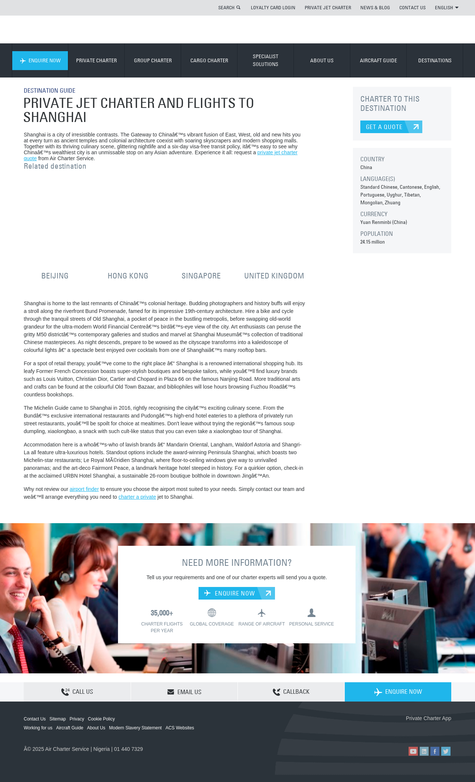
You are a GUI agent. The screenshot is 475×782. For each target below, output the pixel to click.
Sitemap (57, 719)
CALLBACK (291, 692)
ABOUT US (322, 60)
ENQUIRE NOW (40, 60)
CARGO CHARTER (209, 60)
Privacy (76, 719)
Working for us (38, 727)
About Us (96, 727)
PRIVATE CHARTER (96, 60)
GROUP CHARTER (153, 60)
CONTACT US (412, 7)
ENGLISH (447, 7)
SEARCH (226, 7)
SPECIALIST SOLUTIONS (265, 60)
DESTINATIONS (435, 60)
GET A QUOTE (384, 127)
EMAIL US (184, 692)
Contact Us (35, 719)
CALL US (77, 692)
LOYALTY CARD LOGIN (273, 7)
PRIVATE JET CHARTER (328, 7)
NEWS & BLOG (375, 7)
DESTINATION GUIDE (49, 90)
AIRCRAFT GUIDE (378, 60)
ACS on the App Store (402, 730)
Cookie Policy (101, 719)
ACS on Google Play (435, 730)
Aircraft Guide (69, 727)
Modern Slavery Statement (135, 727)
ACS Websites (180, 727)
